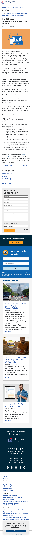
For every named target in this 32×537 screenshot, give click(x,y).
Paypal (7, 136)
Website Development (8, 180)
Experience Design (7, 175)
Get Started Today (16, 242)
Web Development (8, 490)
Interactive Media (8, 487)
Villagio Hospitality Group (10, 505)
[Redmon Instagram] (16, 469)
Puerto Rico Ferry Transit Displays (12, 497)
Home (4, 7)
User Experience (7, 178)
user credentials (7, 15)
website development (18, 15)
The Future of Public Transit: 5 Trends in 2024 (16, 519)
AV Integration (6, 183)
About (5, 476)
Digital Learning (7, 173)
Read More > (8, 331)
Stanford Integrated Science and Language (15, 501)
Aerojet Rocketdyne (8, 499)
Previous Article (7, 165)
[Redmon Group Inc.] (8, 4)
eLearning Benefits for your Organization (14, 517)
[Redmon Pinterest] (20, 469)
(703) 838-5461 (18, 458)
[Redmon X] (8, 469)
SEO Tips (4, 176)
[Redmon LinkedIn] (24, 469)
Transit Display (6, 181)
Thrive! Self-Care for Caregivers (12, 503)
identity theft (18, 13)
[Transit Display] (16, 444)
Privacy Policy (19, 534)
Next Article (26, 165)
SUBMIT (9, 230)
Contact (5, 478)
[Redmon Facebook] (12, 469)
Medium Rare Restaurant (10, 495)
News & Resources (12, 7)
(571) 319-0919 (17, 460)
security (24, 13)
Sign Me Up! (16, 268)
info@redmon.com (18, 462)
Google (11, 136)
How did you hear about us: (11, 223)
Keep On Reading (11, 280)
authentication (10, 13)
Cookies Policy (15, 527)
